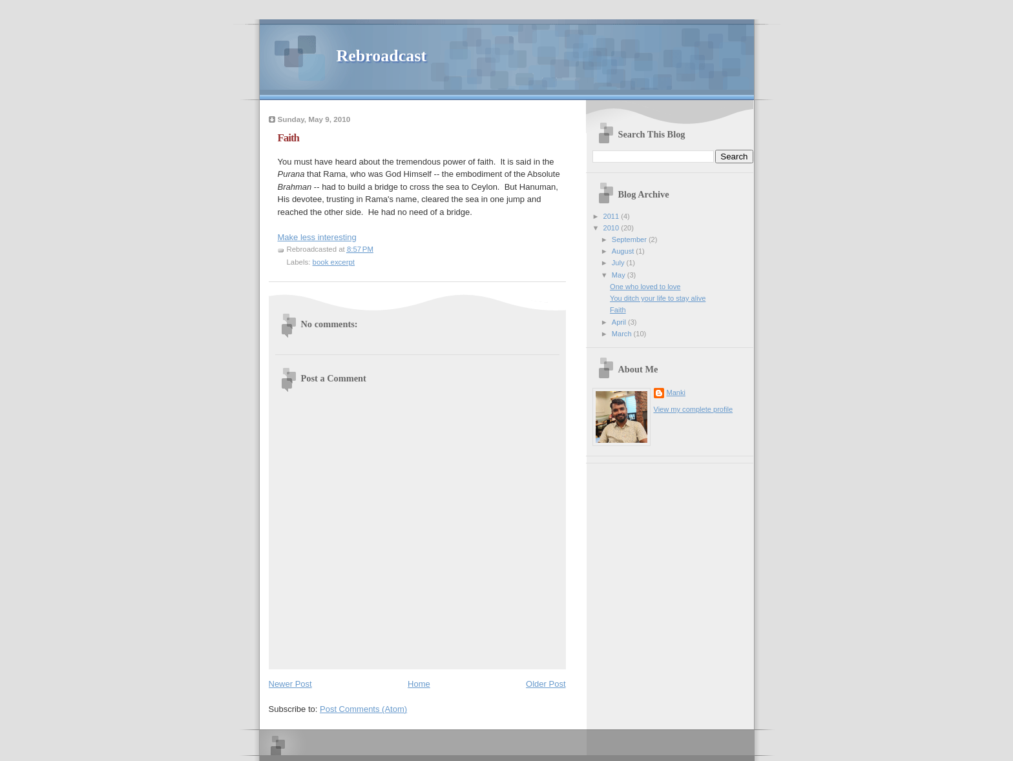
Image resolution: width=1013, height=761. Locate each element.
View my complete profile (693, 409)
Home (419, 684)
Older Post (545, 684)
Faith (618, 310)
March (623, 334)
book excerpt (334, 262)
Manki (676, 392)
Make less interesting (317, 237)
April (620, 322)
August (624, 251)
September (630, 239)
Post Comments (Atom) (363, 709)
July (619, 263)
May (619, 275)
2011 (612, 216)
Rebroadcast (382, 55)
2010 (612, 228)
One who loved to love (645, 286)
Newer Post (290, 684)
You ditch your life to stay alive (657, 298)
